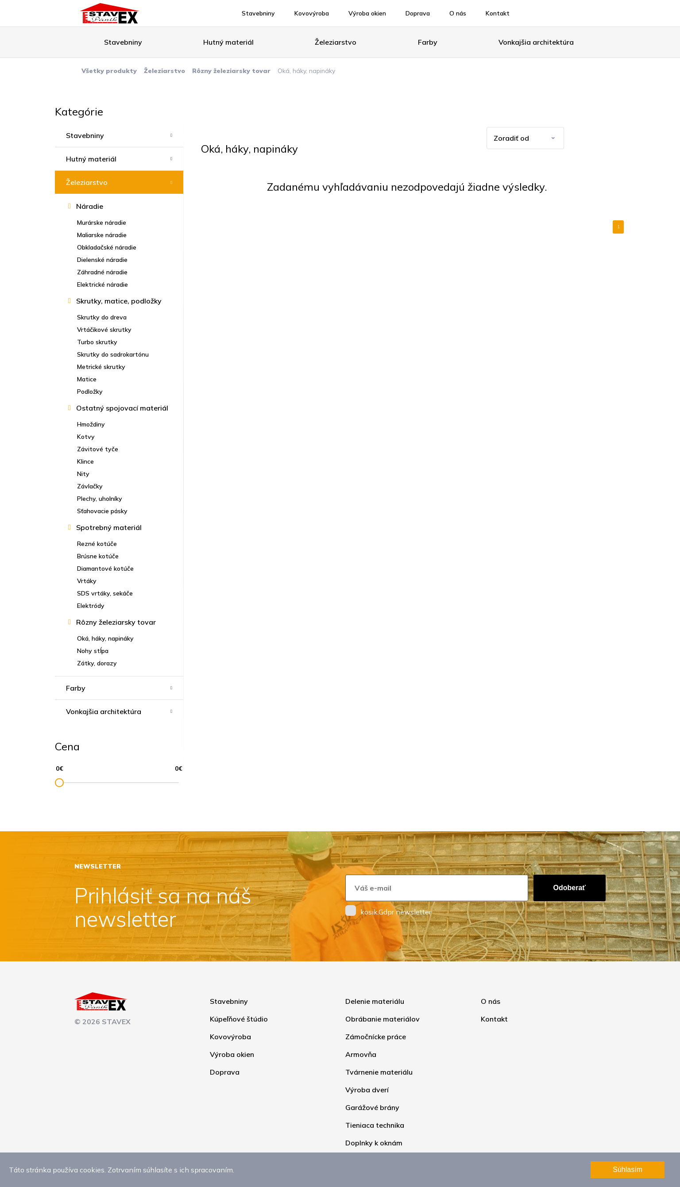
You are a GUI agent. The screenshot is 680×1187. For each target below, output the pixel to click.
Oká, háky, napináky (105, 638)
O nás (457, 13)
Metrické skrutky (101, 367)
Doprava (418, 13)
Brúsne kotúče (98, 556)
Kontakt (498, 13)
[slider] (59, 782)
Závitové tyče (97, 449)
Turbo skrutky (97, 342)
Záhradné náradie (102, 272)
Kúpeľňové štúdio (239, 1018)
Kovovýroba (311, 13)
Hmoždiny (91, 424)
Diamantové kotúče (105, 568)
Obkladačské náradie (106, 247)
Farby (427, 42)
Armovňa (360, 1054)
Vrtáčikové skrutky (104, 330)
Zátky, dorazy (97, 663)
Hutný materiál (228, 42)
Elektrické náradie (102, 284)
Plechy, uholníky (99, 499)
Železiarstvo (335, 42)
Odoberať (569, 887)
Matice (87, 379)
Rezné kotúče (97, 544)
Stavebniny (258, 13)
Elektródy (90, 606)
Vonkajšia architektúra (536, 42)
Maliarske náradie (102, 235)
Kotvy (86, 437)
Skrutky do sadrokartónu (113, 354)
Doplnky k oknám (373, 1142)
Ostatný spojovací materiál (122, 407)
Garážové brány (372, 1107)
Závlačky (90, 486)
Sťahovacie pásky (102, 511)
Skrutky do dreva (102, 317)
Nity (83, 474)
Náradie (89, 206)
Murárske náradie (101, 223)
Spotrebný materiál (109, 527)
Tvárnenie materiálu (379, 1072)
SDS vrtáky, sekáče (105, 593)
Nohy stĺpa (92, 651)
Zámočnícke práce (375, 1036)
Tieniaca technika (374, 1125)
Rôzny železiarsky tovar (231, 71)
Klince (85, 461)
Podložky (90, 392)
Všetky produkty (109, 71)
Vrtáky (87, 581)
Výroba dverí (367, 1089)
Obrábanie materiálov (382, 1018)
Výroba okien (367, 13)
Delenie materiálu (374, 1001)
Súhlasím (627, 1169)
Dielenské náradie (102, 260)
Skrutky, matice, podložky (119, 300)
